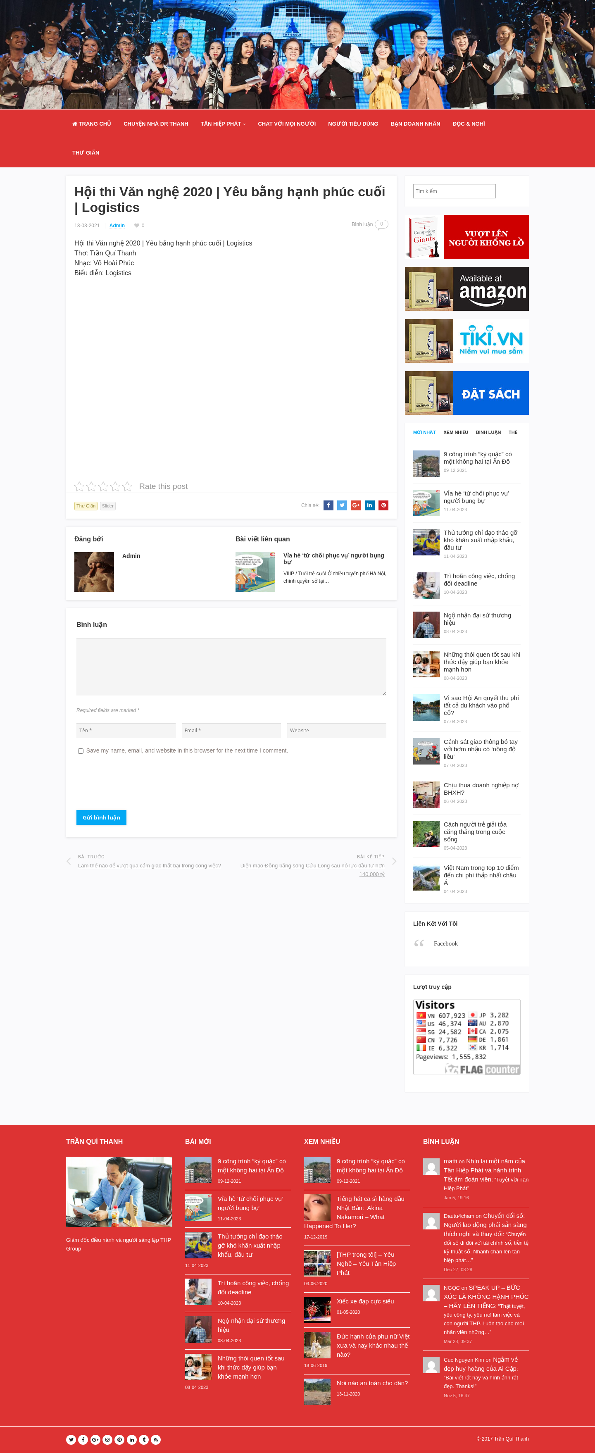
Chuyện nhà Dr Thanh (156, 124)
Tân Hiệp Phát (221, 124)
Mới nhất (424, 432)
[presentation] (139, 785)
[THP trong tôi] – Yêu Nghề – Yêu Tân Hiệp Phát (366, 1263)
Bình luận (488, 432)
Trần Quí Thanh (511, 1439)
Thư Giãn (85, 153)
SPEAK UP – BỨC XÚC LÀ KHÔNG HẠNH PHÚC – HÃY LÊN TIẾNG (486, 1296)
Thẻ (513, 432)
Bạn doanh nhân (415, 124)
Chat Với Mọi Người (287, 124)
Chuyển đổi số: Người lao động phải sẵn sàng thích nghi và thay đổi (485, 1224)
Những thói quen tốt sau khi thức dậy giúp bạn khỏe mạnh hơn (251, 1367)
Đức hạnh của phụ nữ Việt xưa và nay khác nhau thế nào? (373, 1345)
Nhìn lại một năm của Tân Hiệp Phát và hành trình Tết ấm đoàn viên (484, 1170)
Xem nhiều (456, 432)
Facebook (446, 943)
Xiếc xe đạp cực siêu (365, 1301)
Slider (108, 505)
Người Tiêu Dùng (353, 124)
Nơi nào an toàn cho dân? (372, 1382)
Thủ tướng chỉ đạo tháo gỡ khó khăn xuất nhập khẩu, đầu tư (250, 1245)
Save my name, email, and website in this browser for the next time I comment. (187, 750)
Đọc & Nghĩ (469, 124)
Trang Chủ (91, 124)
